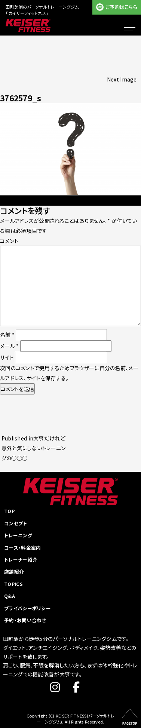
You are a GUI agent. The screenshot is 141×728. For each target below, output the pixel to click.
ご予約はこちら (121, 6)
